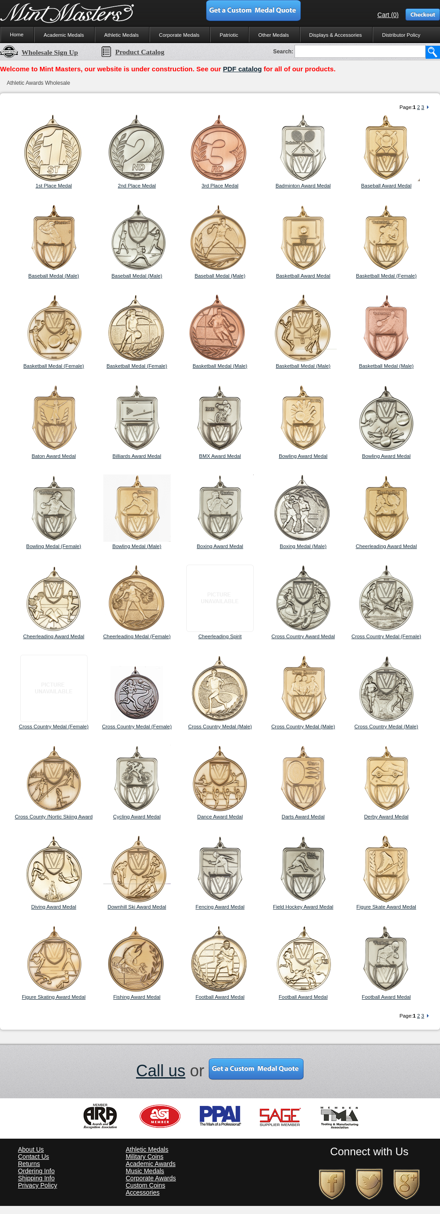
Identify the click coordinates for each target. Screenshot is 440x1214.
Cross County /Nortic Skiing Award (53, 816)
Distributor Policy (401, 35)
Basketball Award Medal (303, 275)
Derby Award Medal (386, 816)
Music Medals (145, 1171)
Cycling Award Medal (137, 816)
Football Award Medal (219, 997)
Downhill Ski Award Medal (137, 906)
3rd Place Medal (220, 185)
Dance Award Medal (219, 816)
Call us (160, 1071)
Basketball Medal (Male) (220, 366)
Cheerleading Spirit (220, 636)
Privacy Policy (37, 1185)
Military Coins (144, 1156)
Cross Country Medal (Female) (386, 636)
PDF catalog (242, 69)
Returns (29, 1163)
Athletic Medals (121, 35)
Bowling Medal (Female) (53, 546)
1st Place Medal (53, 185)
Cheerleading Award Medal (386, 546)
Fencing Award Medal (219, 906)
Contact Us (33, 1156)
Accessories (142, 1192)
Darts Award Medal (303, 816)
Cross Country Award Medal (303, 636)
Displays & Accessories (335, 35)
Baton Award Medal (53, 456)
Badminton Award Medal (303, 185)
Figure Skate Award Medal (386, 906)
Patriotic (229, 35)
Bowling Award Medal (303, 456)
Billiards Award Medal (137, 456)
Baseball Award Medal (386, 185)
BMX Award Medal (220, 456)
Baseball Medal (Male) (53, 275)
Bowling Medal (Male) (136, 546)
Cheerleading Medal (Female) (137, 636)
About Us (31, 1149)
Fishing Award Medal (136, 997)
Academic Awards (151, 1163)
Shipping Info (36, 1178)
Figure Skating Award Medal (54, 997)
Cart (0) (388, 14)
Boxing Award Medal (220, 546)
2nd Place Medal (137, 185)
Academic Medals (64, 35)
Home (16, 34)
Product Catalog (132, 52)
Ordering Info (36, 1171)
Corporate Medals (179, 35)
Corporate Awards (151, 1178)
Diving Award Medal (53, 906)
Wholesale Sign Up (39, 52)
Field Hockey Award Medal (303, 906)
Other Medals (273, 35)
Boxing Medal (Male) (303, 546)
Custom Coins (145, 1185)
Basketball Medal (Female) (386, 275)
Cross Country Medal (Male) (220, 726)
